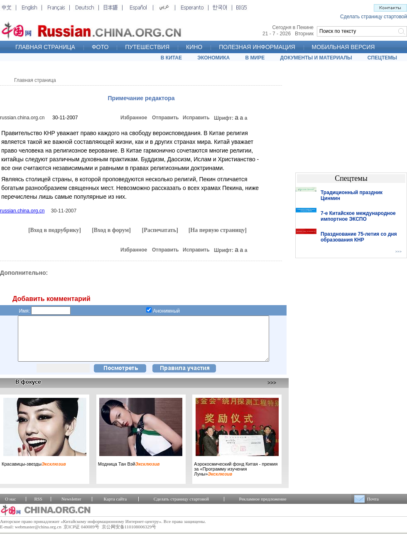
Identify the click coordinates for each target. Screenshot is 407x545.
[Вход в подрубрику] (54, 230)
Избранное (133, 118)
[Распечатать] (160, 230)
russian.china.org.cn (22, 118)
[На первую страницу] (218, 230)
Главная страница (35, 80)
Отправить (165, 118)
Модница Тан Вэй (129, 472)
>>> (271, 392)
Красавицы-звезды (34, 472)
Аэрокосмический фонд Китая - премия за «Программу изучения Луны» (235, 477)
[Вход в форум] (111, 230)
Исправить (196, 118)
